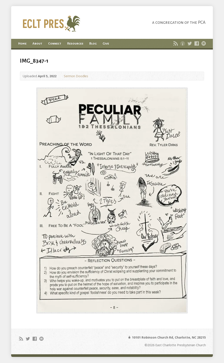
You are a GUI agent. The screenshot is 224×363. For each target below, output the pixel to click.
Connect (54, 43)
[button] (112, 200)
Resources (75, 43)
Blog (93, 43)
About (37, 43)
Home (22, 43)
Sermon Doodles (76, 76)
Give (106, 43)
